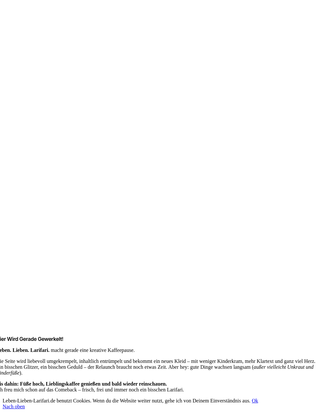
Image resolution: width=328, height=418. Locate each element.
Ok (255, 400)
